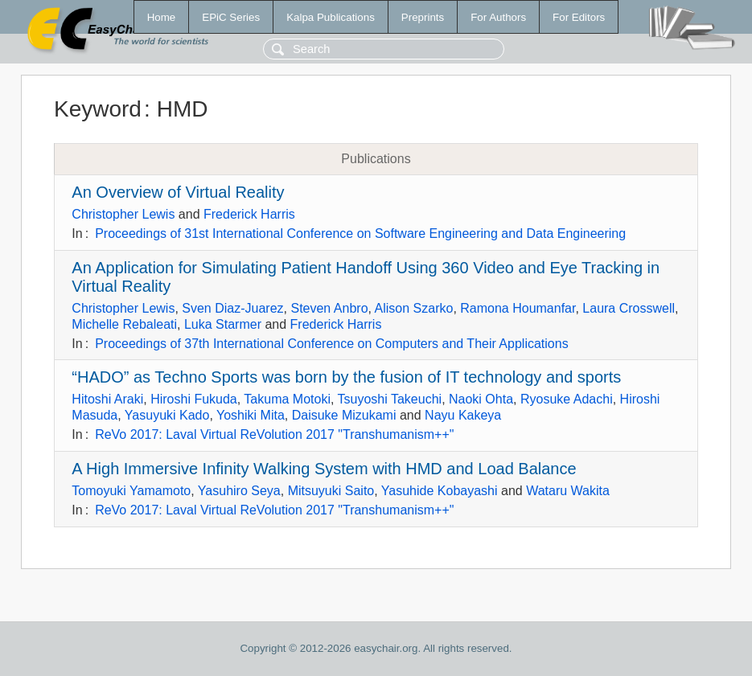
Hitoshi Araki (107, 399)
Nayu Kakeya (463, 415)
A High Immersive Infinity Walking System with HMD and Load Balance (324, 468)
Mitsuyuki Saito (331, 491)
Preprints (422, 17)
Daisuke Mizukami (344, 415)
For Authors (498, 17)
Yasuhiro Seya (239, 491)
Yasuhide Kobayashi (439, 491)
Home (161, 17)
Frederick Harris (249, 214)
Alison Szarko (414, 308)
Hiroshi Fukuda (193, 399)
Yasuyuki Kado (167, 415)
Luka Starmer (222, 324)
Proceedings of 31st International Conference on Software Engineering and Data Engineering (360, 233)
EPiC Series (231, 17)
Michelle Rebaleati (124, 324)
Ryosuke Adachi (566, 399)
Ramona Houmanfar (517, 308)
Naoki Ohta (481, 399)
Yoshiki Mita (250, 415)
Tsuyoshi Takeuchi (390, 399)
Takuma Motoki (287, 399)
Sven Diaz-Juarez (232, 308)
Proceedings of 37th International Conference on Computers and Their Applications (332, 343)
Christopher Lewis (123, 214)
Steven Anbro (329, 308)
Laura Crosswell (628, 308)
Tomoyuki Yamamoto (131, 491)
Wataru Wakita (568, 491)
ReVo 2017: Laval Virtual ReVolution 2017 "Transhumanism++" (274, 434)
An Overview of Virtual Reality (178, 192)
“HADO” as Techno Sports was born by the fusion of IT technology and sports (346, 377)
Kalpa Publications (330, 17)
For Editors (579, 17)
